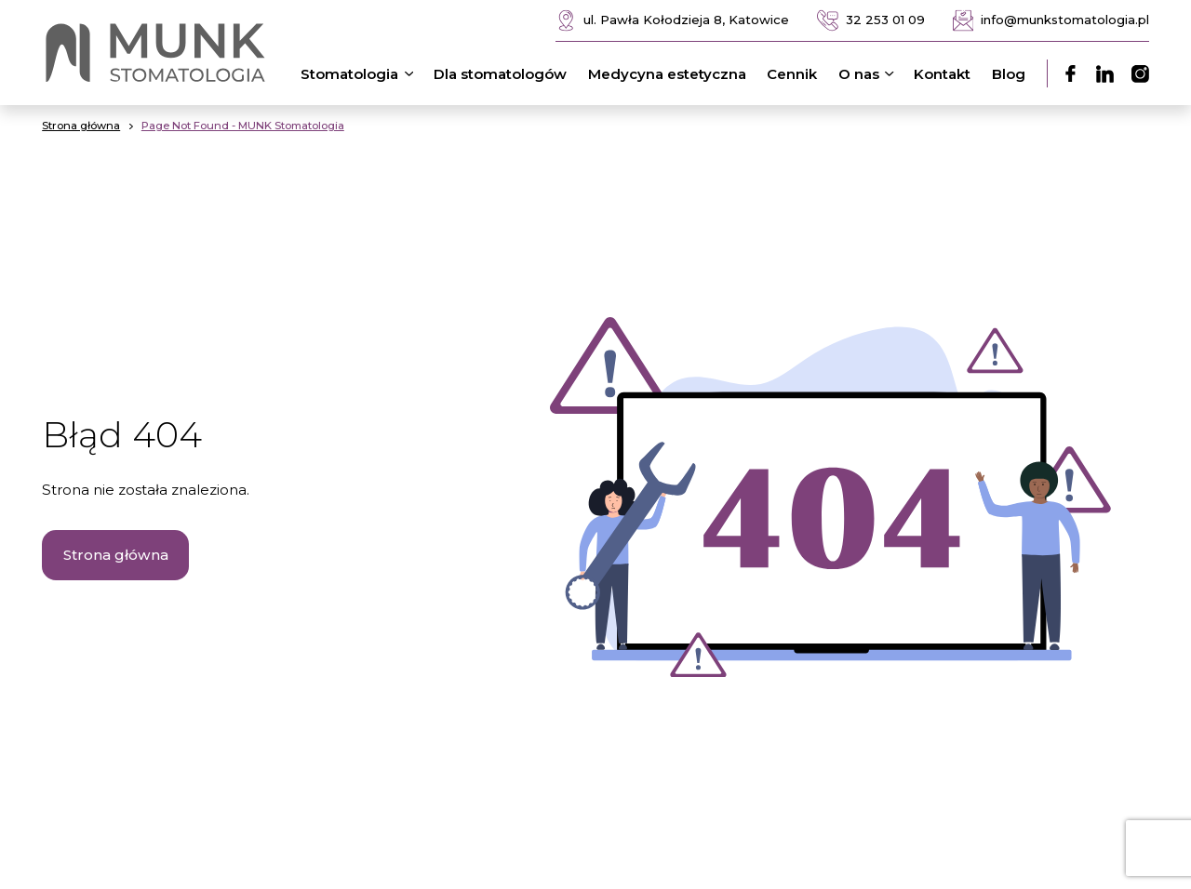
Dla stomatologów (500, 74)
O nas (869, 74)
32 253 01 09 (870, 21)
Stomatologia (360, 74)
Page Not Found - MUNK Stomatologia (242, 125)
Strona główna (115, 555)
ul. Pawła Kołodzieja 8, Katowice (672, 21)
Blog (1008, 74)
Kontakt (942, 74)
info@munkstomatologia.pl (1051, 21)
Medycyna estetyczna (667, 74)
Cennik (792, 74)
